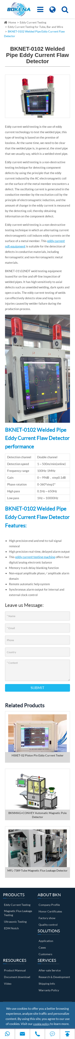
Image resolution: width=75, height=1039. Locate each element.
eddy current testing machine (35, 557)
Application (46, 941)
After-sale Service (50, 970)
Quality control (48, 924)
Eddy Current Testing (33, 22)
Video (7, 983)
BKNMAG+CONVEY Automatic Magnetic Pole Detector (37, 815)
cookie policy (41, 1024)
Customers (45, 954)
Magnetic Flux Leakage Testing (18, 913)
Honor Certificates (50, 911)
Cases (42, 947)
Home (12, 22)
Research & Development (54, 977)
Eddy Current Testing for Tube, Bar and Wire (35, 26)
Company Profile (49, 904)
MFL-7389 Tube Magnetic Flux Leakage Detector (37, 870)
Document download (17, 977)
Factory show (47, 918)
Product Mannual (15, 970)
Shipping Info (47, 983)
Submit (37, 687)
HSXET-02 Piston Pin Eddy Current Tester (38, 755)
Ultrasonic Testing (15, 921)
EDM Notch (11, 928)
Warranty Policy (49, 990)
